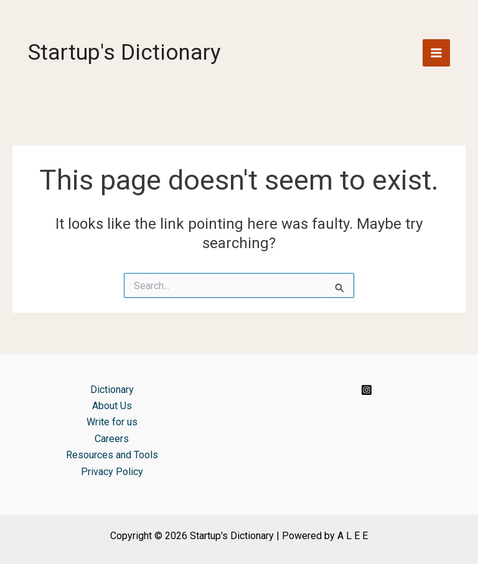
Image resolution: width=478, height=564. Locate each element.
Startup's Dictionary (124, 52)
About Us (112, 406)
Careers (112, 439)
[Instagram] (366, 389)
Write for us (112, 422)
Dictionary (112, 389)
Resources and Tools (112, 455)
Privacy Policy (112, 472)
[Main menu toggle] (436, 53)
